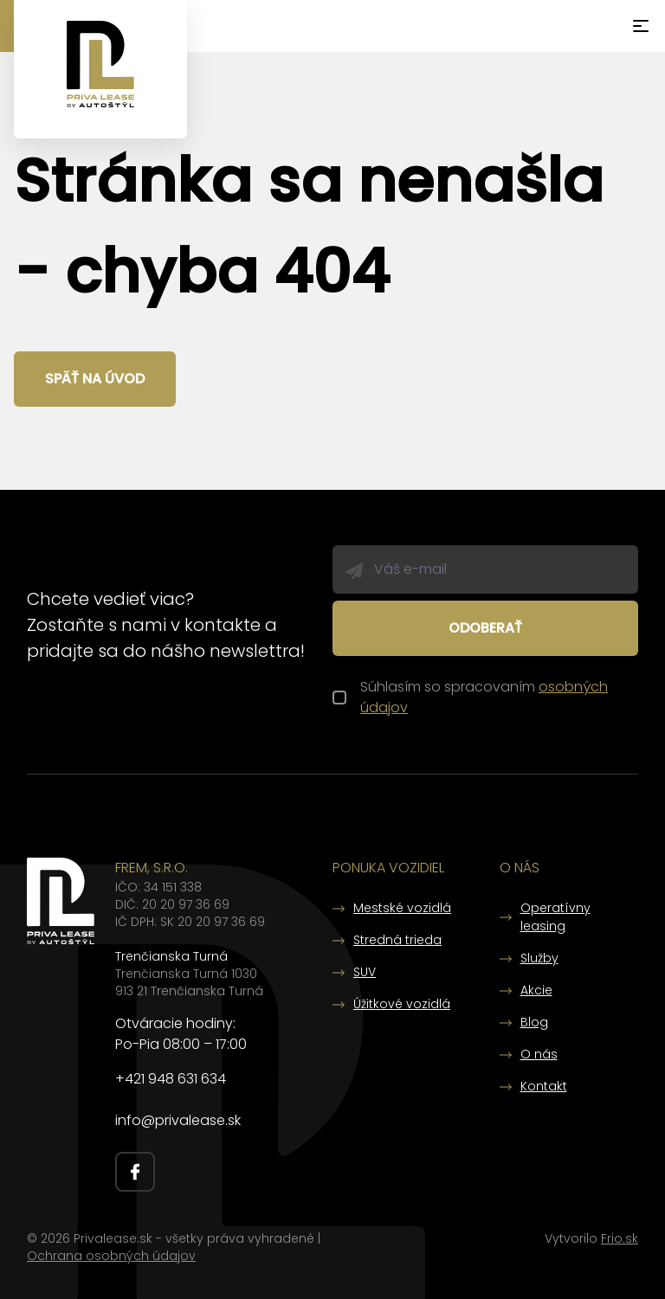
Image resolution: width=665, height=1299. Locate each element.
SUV (364, 972)
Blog (534, 1022)
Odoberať (485, 628)
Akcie (536, 990)
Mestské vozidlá (402, 907)
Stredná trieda (397, 940)
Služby (539, 958)
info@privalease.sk (178, 1120)
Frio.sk (619, 1238)
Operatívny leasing (555, 917)
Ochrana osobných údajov (111, 1255)
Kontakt (543, 1086)
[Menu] (640, 26)
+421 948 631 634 (170, 1079)
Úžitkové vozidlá (401, 1004)
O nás (539, 1054)
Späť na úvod (95, 379)
